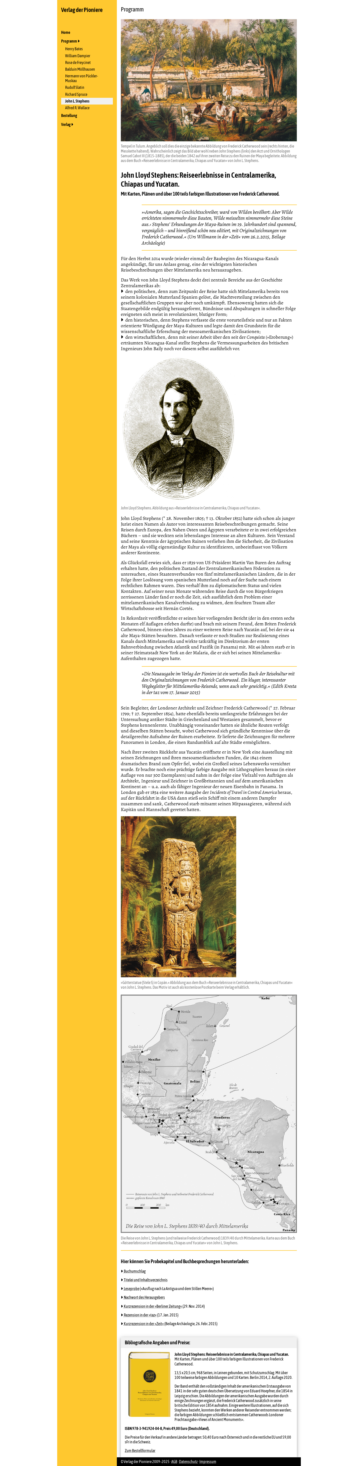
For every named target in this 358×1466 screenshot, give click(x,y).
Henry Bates (74, 49)
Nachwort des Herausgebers (144, 1297)
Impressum (207, 1461)
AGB (174, 1461)
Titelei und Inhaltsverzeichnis (145, 1280)
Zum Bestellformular (140, 1450)
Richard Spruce (76, 94)
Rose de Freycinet (78, 62)
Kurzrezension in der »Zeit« (143, 1323)
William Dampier (77, 56)
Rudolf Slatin (74, 87)
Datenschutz (188, 1461)
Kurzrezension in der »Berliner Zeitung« (152, 1306)
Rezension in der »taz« (140, 1315)
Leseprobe (131, 1288)
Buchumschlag (134, 1271)
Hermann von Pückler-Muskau (81, 78)
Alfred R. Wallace (77, 108)
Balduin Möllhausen (80, 69)
